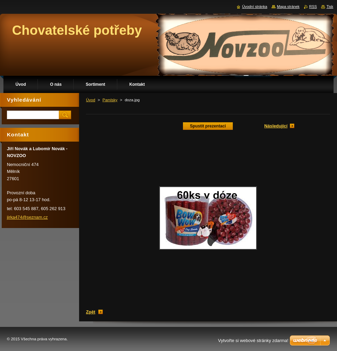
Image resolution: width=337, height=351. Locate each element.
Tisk (329, 6)
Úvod (90, 100)
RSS (313, 6)
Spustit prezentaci (208, 126)
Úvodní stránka (254, 6)
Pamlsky (110, 100)
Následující (275, 125)
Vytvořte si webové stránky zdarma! (253, 340)
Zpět (90, 311)
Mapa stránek (288, 6)
